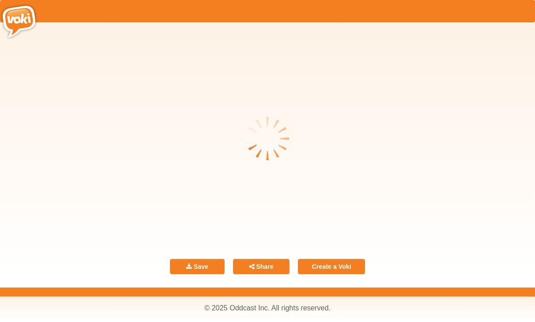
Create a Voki (331, 266)
